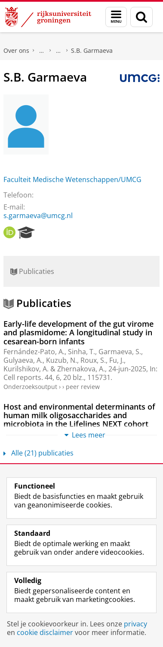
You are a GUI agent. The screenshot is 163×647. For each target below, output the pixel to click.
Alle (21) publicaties (38, 453)
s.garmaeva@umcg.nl (38, 215)
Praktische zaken (41, 50)
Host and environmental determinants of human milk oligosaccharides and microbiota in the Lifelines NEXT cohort (79, 415)
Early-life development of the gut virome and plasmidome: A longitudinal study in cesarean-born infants (78, 332)
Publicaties (32, 271)
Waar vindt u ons (58, 50)
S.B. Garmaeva (92, 50)
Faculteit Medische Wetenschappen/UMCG (72, 179)
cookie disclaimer (45, 632)
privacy (135, 624)
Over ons (16, 50)
